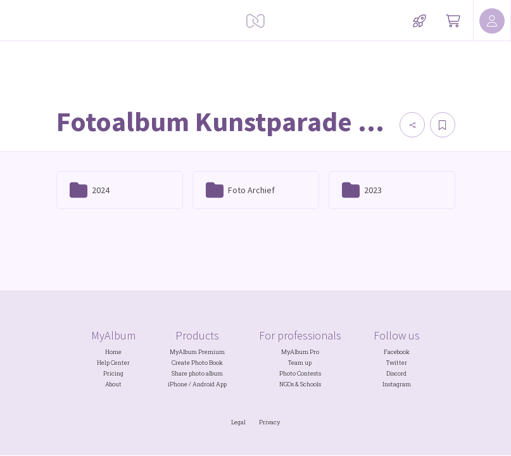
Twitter (396, 362)
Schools (310, 384)
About (113, 384)
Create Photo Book (197, 362)
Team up (300, 362)
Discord (396, 373)
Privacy (269, 422)
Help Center (113, 362)
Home (113, 352)
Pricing (113, 373)
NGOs (286, 384)
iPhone (177, 384)
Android (203, 384)
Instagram (396, 384)
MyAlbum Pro (300, 352)
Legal (238, 422)
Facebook (397, 352)
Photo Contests (300, 373)
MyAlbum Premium (197, 352)
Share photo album (197, 373)
